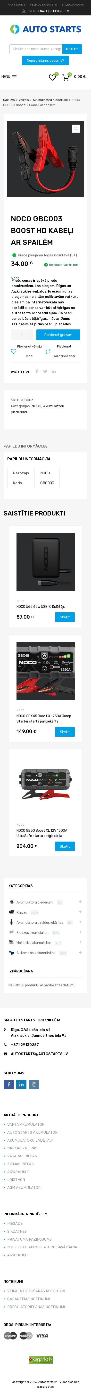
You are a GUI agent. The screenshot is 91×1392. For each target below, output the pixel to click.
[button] (5, 77)
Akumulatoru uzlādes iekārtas (40, 922)
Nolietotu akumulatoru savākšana (42, 1247)
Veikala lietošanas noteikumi (36, 1291)
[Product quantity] (21, 334)
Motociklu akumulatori (34, 943)
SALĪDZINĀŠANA (73, 4)
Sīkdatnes (17, 1231)
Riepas (22, 912)
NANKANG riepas (22, 1148)
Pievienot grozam (58, 335)
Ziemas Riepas (20, 1164)
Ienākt (42, 11)
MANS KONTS (16, 4)
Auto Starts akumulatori (32, 1132)
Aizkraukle (18, 1172)
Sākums (9, 100)
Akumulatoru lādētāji (30, 1140)
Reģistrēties (59, 11)
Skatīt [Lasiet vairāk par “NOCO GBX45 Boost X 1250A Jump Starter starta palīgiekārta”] (65, 732)
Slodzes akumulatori (33, 933)
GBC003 (47, 483)
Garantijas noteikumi (28, 1299)
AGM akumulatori (24, 1187)
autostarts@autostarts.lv (39, 1054)
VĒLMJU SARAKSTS (43, 4)
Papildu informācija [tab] (25, 446)
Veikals (24, 100)
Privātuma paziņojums (29, 1239)
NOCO (36, 406)
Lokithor (16, 1180)
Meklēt (72, 49)
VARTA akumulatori (26, 1124)
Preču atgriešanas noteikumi (36, 1307)
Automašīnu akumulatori (36, 953)
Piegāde (15, 1223)
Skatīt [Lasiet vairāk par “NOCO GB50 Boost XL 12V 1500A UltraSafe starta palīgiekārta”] (65, 846)
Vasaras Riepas (22, 1156)
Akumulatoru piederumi (50, 100)
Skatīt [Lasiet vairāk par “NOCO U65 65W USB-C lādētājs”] (65, 617)
